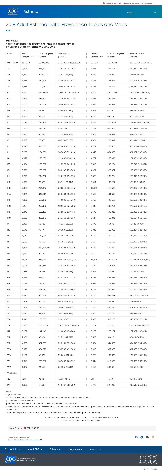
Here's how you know (148, 3)
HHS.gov (145, 469)
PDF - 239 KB (31, 428)
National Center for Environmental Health (27, 440)
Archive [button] (95, 449)
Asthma (31, 11)
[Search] (139, 12)
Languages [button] (75, 449)
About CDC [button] (35, 449)
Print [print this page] (8, 30)
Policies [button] (55, 449)
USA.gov (154, 469)
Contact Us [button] (12, 449)
